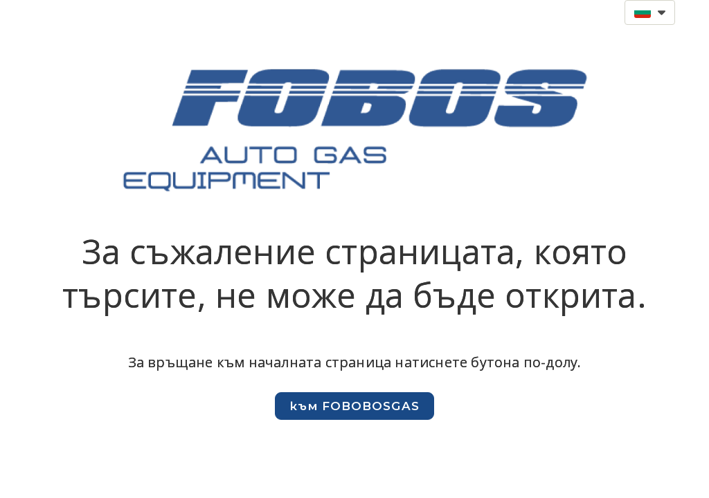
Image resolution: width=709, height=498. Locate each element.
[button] (650, 12)
